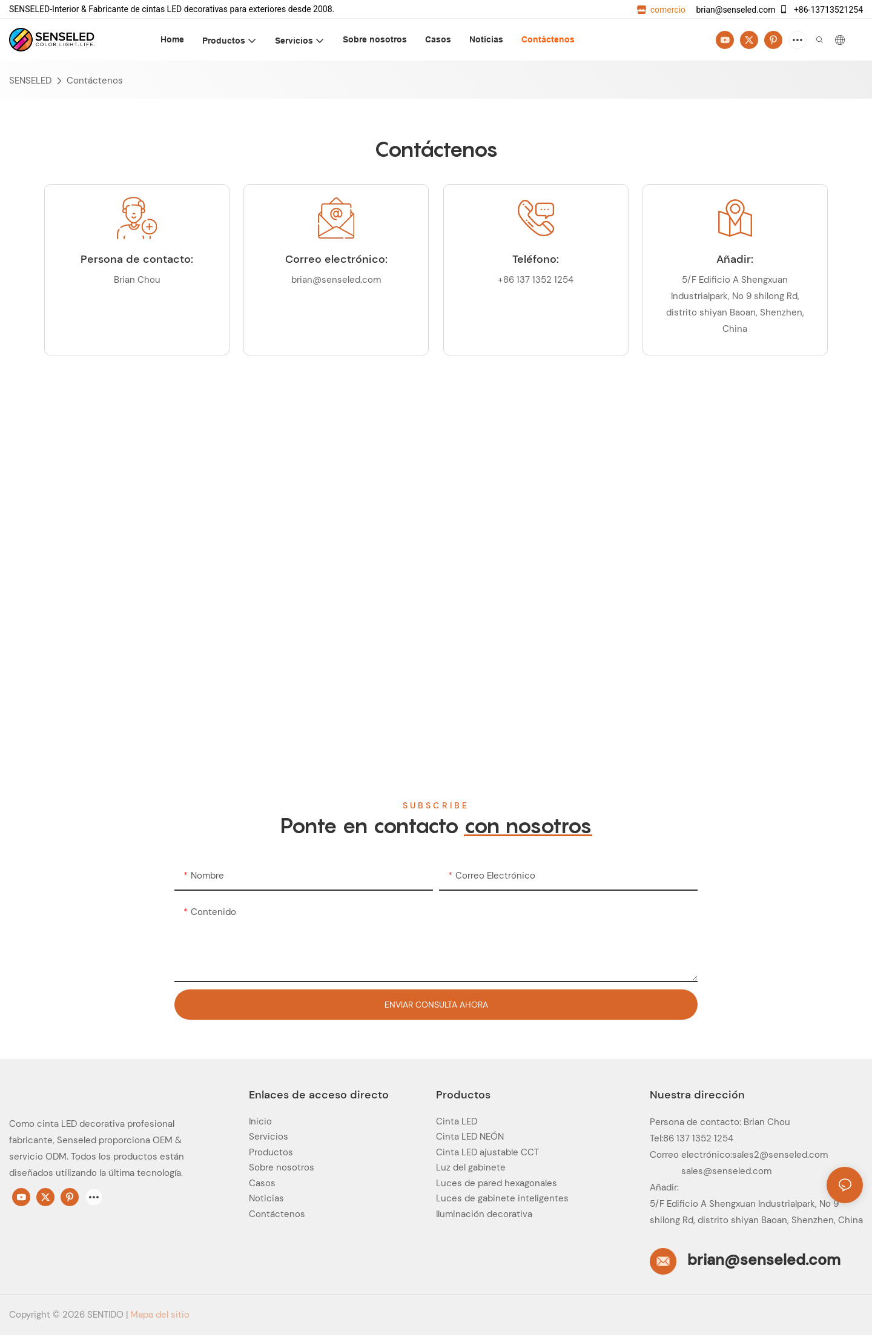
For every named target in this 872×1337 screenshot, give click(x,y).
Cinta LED (456, 1121)
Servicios (268, 1137)
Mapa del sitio (160, 1315)
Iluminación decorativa (484, 1214)
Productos (271, 1152)
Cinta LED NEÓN (470, 1137)
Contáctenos (95, 80)
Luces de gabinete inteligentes (502, 1198)
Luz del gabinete (471, 1167)
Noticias (266, 1198)
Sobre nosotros (281, 1167)
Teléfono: (535, 259)
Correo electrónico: (336, 259)
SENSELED (30, 80)
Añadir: (734, 259)
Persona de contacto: (137, 259)
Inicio (260, 1121)
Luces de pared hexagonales (496, 1183)
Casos (262, 1183)
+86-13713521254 (821, 10)
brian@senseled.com (734, 10)
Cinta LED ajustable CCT (487, 1152)
